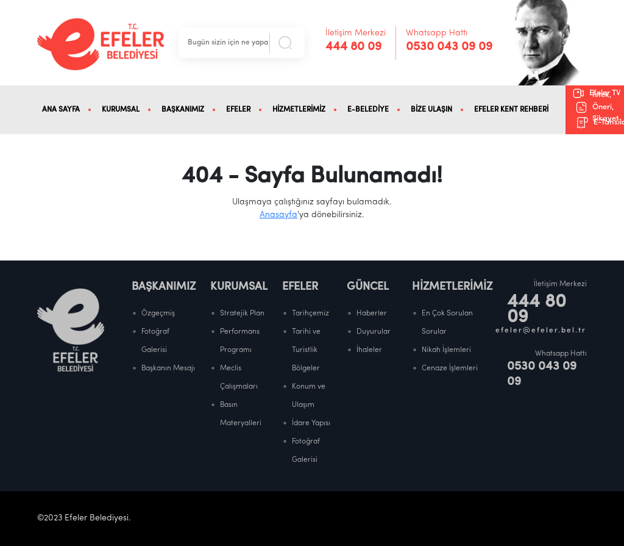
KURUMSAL (121, 109)
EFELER (238, 109)
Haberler (371, 313)
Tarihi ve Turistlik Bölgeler (306, 350)
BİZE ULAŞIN (431, 109)
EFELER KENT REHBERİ (511, 109)
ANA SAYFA (61, 109)
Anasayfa (278, 215)
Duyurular (373, 332)
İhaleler (369, 350)
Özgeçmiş (158, 313)
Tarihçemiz (310, 313)
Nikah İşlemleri (446, 350)
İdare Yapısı (311, 423)
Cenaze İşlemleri (450, 368)
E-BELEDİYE (368, 109)
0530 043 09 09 (449, 47)
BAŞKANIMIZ (182, 109)
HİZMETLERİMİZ (298, 109)
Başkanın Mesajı (168, 368)
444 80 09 (353, 47)
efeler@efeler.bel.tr (541, 330)
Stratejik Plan (242, 313)
